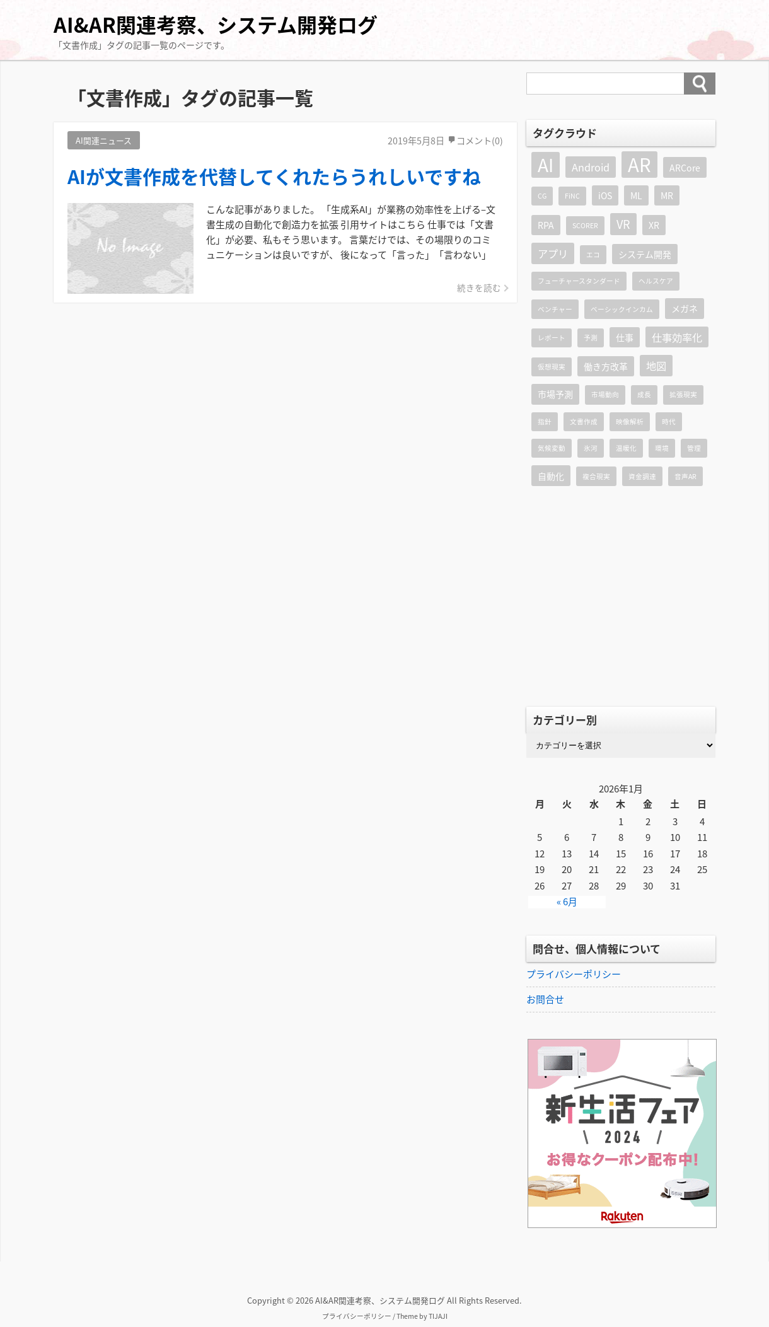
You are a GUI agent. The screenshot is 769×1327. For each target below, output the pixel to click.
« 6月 (567, 902)
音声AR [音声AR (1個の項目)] (685, 476)
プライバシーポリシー (573, 974)
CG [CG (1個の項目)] (542, 195)
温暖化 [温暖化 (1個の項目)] (626, 448)
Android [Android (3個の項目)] (591, 167)
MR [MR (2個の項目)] (667, 195)
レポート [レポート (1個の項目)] (551, 337)
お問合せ (545, 999)
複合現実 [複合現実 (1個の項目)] (596, 476)
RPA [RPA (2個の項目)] (546, 225)
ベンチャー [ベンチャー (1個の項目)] (555, 309)
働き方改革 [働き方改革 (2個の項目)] (606, 366)
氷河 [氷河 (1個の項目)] (591, 448)
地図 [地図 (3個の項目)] (656, 365)
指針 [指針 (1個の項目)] (545, 421)
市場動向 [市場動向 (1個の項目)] (605, 394)
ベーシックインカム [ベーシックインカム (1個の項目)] (622, 309)
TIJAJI (438, 1316)
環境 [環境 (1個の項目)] (662, 448)
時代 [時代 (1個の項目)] (669, 421)
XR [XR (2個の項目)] (654, 225)
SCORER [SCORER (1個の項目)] (585, 225)
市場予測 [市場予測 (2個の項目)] (555, 394)
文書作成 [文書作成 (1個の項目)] (584, 421)
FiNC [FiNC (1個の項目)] (572, 195)
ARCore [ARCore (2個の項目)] (684, 167)
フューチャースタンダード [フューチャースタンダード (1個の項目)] (579, 281)
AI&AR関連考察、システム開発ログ (216, 24)
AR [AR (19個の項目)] (639, 164)
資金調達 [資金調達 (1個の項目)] (642, 476)
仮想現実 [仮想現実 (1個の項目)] (551, 366)
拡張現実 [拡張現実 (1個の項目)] (683, 394)
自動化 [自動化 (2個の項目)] (551, 476)
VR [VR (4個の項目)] (623, 224)
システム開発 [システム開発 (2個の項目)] (644, 254)
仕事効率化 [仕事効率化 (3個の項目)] (677, 337)
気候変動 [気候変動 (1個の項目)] (551, 448)
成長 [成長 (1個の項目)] (644, 394)
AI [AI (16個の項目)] (545, 165)
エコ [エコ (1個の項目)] (593, 254)
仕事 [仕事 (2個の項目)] (624, 337)
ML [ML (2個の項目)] (636, 195)
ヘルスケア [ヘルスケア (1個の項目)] (656, 281)
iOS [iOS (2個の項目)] (605, 195)
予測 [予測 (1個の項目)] (591, 337)
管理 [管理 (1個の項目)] (694, 448)
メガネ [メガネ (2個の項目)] (684, 308)
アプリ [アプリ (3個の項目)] (553, 253)
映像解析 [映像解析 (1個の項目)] (630, 421)
